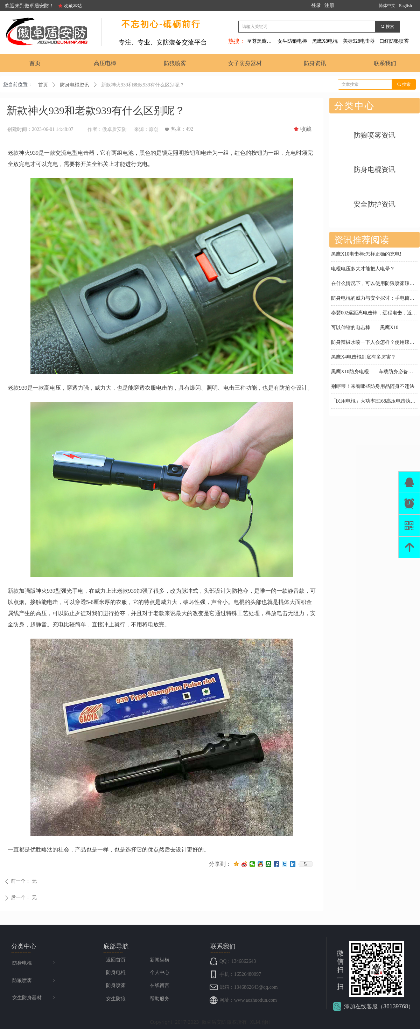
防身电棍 (34, 963)
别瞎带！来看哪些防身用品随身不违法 (372, 387)
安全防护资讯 (375, 204)
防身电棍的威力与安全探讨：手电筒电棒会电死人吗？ (374, 298)
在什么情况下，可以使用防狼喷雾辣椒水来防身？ (374, 284)
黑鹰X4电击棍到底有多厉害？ (363, 357)
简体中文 (387, 5)
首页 (43, 85)
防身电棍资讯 (74, 85)
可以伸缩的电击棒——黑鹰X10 (364, 328)
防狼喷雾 (34, 980)
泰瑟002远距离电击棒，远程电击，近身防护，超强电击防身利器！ (374, 313)
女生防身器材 (34, 997)
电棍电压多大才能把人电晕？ (363, 269)
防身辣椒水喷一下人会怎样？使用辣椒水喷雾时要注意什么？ (374, 343)
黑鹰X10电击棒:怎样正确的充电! (366, 254)
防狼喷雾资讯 (375, 135)
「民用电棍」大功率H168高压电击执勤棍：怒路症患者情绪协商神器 (374, 401)
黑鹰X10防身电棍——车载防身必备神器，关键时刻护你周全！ (374, 372)
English (405, 5)
